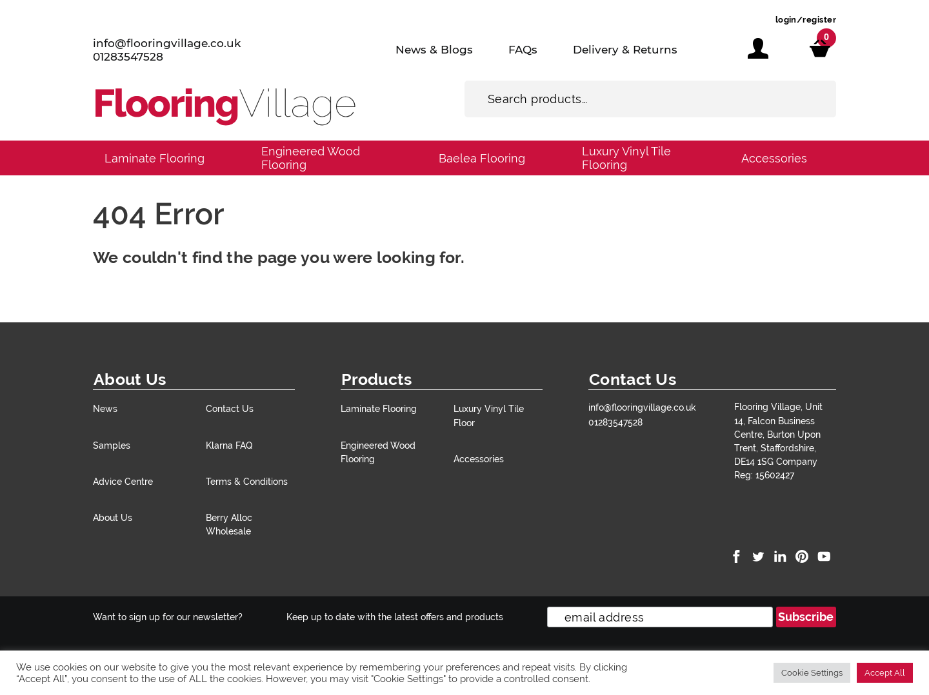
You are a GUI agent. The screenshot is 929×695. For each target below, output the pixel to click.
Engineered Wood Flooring (310, 157)
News (105, 408)
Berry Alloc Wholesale (229, 524)
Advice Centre (123, 481)
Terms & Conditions (247, 481)
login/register (805, 19)
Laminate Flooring (155, 158)
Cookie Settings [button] (812, 673)
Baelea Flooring (482, 158)
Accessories (774, 158)
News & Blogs (434, 49)
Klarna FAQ (229, 445)
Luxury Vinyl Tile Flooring (626, 157)
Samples (111, 445)
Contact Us (230, 408)
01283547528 (128, 56)
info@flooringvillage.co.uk (167, 43)
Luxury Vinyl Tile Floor (489, 415)
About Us (112, 517)
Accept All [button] (884, 673)
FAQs (522, 49)
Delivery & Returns (625, 49)
